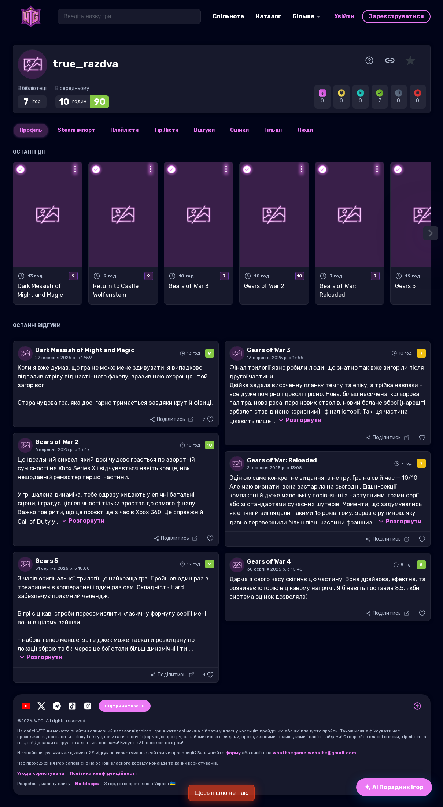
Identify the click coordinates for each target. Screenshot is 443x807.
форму (233, 752)
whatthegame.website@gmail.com (314, 752)
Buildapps (87, 783)
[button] (208, 419)
